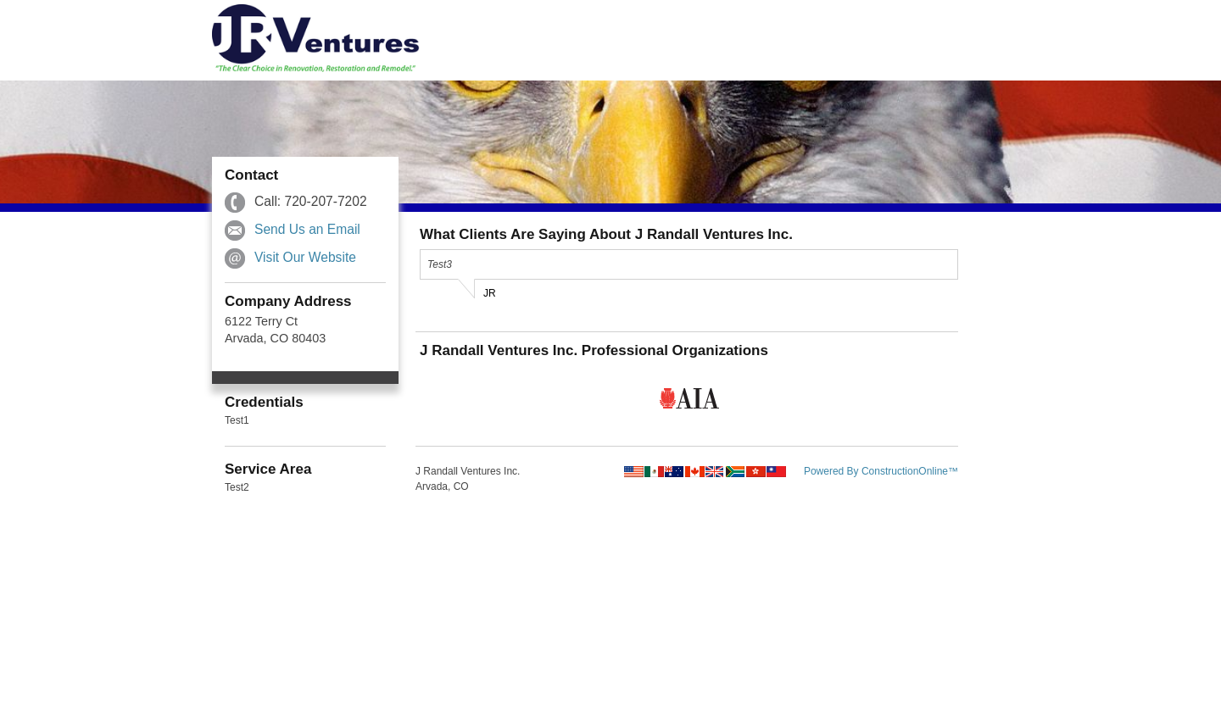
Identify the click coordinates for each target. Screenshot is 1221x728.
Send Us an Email (307, 229)
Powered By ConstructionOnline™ (881, 471)
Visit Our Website (305, 257)
